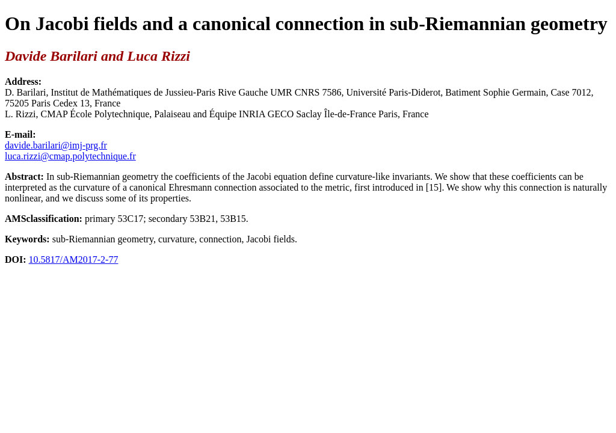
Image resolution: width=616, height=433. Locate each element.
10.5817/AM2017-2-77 (74, 259)
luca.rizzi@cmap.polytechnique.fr (70, 156)
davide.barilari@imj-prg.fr (56, 145)
